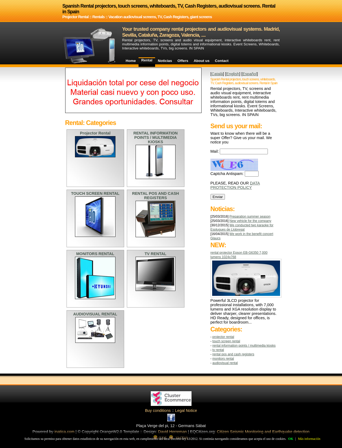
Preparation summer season (250, 216)
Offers (182, 61)
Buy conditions (158, 410)
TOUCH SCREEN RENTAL (226, 341)
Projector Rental (223, 337)
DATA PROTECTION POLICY (235, 185)
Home (131, 61)
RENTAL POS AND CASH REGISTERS (233, 354)
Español (250, 74)
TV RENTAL (218, 350)
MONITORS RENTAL (223, 359)
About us (201, 61)
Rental (146, 60)
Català (217, 74)
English (232, 74)
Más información (309, 439)
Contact (221, 61)
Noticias (165, 61)
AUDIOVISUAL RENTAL (225, 363)
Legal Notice (186, 410)
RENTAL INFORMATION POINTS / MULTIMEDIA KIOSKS (244, 345)
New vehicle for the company (250, 221)
